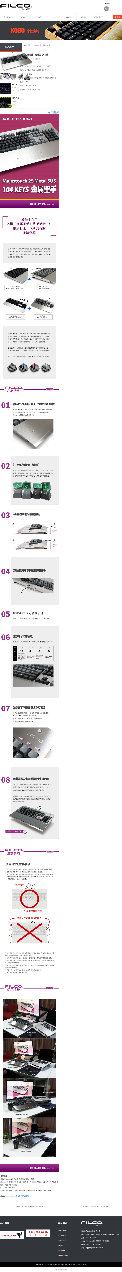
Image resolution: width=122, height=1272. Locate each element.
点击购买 (53, 112)
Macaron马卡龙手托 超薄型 (19, 1196)
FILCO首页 (26, 45)
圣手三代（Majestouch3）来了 (17, 98)
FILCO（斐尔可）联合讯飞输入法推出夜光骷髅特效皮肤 (16, 85)
